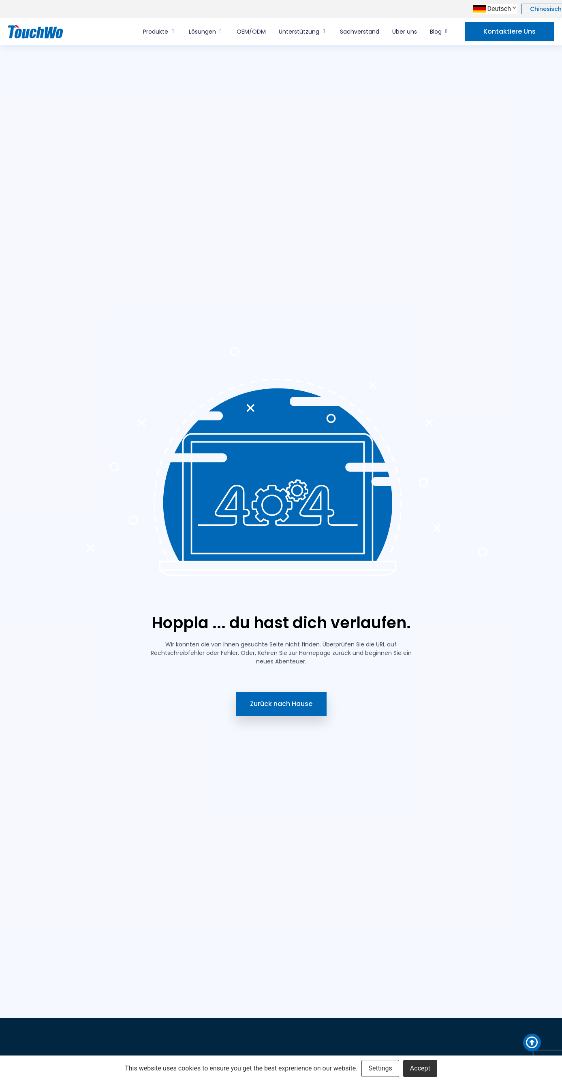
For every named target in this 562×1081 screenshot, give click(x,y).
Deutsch (502, 9)
